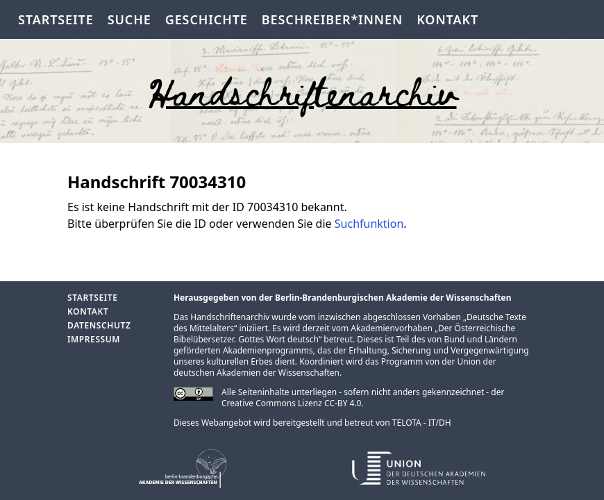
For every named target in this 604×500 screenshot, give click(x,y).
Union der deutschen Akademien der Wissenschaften (335, 367)
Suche (129, 19)
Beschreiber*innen (332, 19)
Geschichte (206, 19)
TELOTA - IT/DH (421, 422)
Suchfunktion (369, 223)
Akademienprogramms (268, 350)
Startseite (56, 19)
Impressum (93, 339)
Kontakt (447, 19)
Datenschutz (99, 325)
